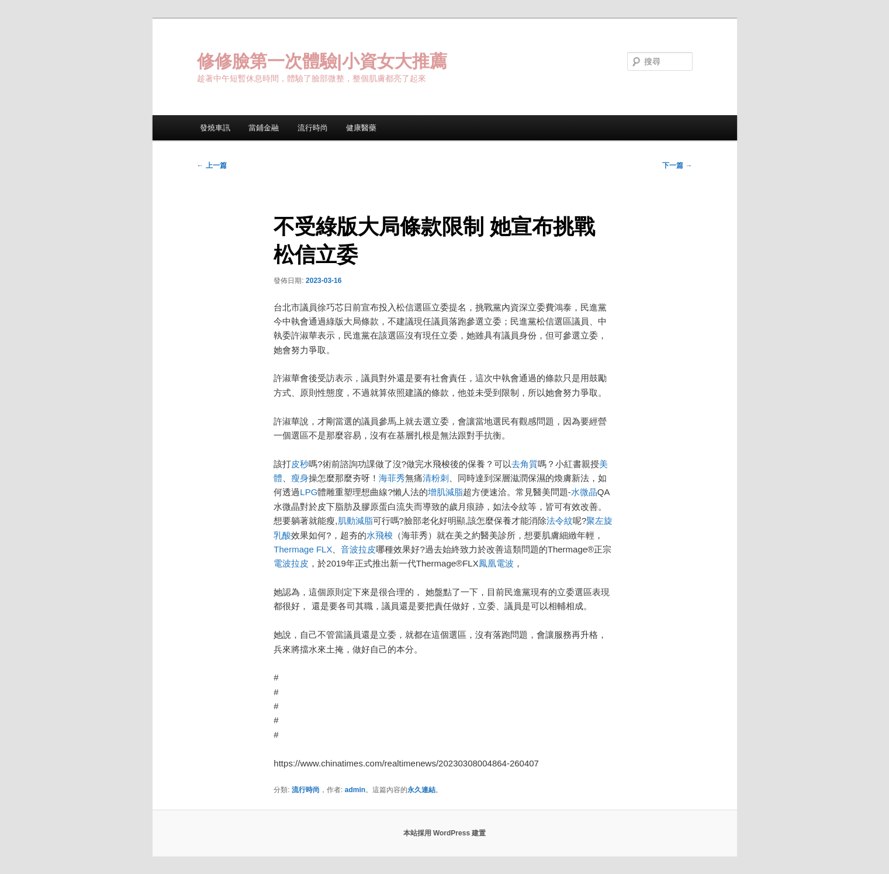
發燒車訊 (215, 127)
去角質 (524, 464)
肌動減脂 (355, 521)
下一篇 (677, 165)
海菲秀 (392, 478)
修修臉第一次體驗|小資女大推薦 (322, 61)
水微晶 (584, 492)
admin (355, 790)
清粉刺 (436, 478)
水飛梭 (379, 535)
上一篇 (212, 165)
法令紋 (559, 521)
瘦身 (300, 478)
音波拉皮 (358, 549)
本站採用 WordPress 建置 (444, 833)
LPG (308, 492)
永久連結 (421, 790)
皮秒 (300, 464)
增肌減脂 (445, 492)
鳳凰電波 (496, 563)
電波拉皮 (291, 563)
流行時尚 (313, 127)
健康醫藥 (361, 127)
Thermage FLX (303, 549)
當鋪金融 (263, 127)
